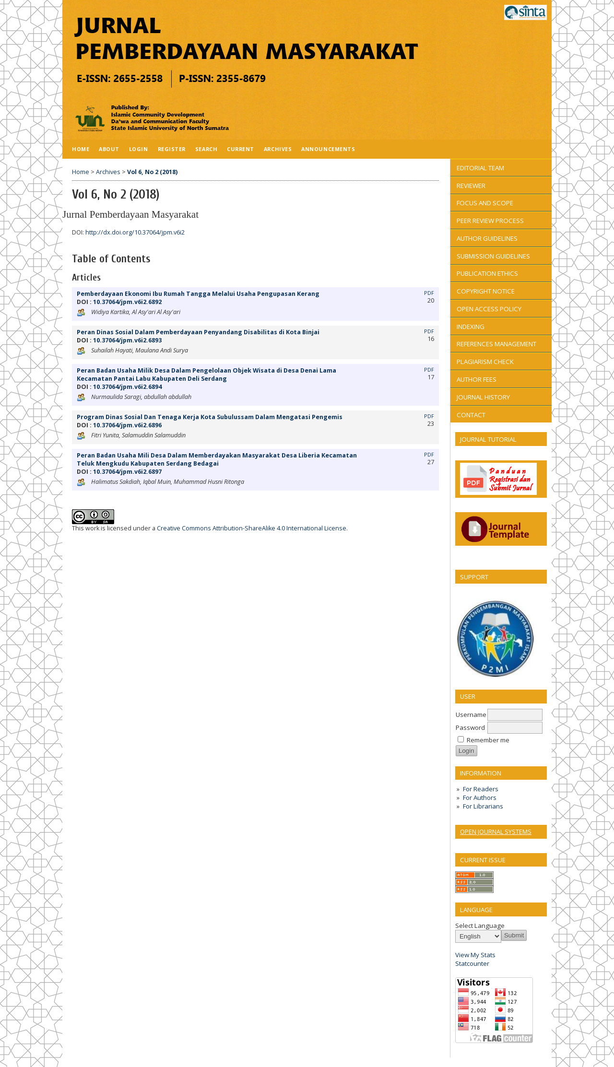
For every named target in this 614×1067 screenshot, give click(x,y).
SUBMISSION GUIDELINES (493, 256)
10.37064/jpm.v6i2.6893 (127, 340)
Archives (278, 148)
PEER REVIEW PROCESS (490, 220)
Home (80, 148)
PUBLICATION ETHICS (487, 273)
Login (138, 148)
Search (206, 148)
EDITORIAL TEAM (480, 168)
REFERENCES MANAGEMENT (496, 344)
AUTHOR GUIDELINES (487, 238)
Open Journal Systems (495, 831)
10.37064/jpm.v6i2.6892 (127, 302)
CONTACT (471, 414)
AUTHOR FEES (476, 379)
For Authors (479, 797)
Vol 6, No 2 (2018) (152, 172)
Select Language (480, 925)
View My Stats (475, 954)
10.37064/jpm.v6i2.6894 (127, 387)
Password (470, 727)
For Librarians (483, 806)
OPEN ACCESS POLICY (489, 309)
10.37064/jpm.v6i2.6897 (127, 472)
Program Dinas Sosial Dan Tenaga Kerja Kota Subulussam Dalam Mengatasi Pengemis (209, 417)
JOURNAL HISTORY (483, 397)
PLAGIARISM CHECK (485, 361)
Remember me (488, 740)
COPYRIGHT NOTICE (486, 291)
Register (172, 148)
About (109, 148)
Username (471, 714)
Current (240, 148)
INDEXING (470, 326)
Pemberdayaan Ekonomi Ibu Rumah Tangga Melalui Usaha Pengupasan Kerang (198, 294)
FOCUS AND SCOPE (485, 203)
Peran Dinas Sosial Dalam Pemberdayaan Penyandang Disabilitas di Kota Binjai (198, 332)
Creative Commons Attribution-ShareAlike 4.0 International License (251, 528)
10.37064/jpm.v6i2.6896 (127, 425)
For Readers (480, 789)
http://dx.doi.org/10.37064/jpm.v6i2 (135, 232)
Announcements (328, 148)
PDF (429, 293)
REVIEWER (471, 185)
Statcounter (472, 963)
